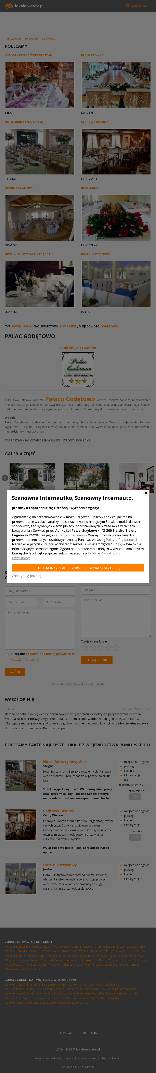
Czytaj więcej (21, 558)
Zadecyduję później (26, 576)
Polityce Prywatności (121, 539)
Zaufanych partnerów (70, 535)
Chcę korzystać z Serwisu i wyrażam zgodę (78, 567)
